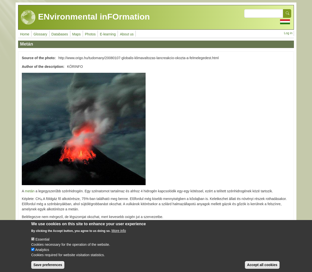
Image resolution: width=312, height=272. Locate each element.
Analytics (42, 254)
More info (118, 235)
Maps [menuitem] (76, 34)
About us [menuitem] (126, 34)
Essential (42, 243)
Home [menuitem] (24, 34)
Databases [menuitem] (60, 34)
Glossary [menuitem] (40, 34)
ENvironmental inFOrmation (85, 17)
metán (29, 191)
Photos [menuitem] (90, 34)
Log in (288, 33)
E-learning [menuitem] (108, 34)
